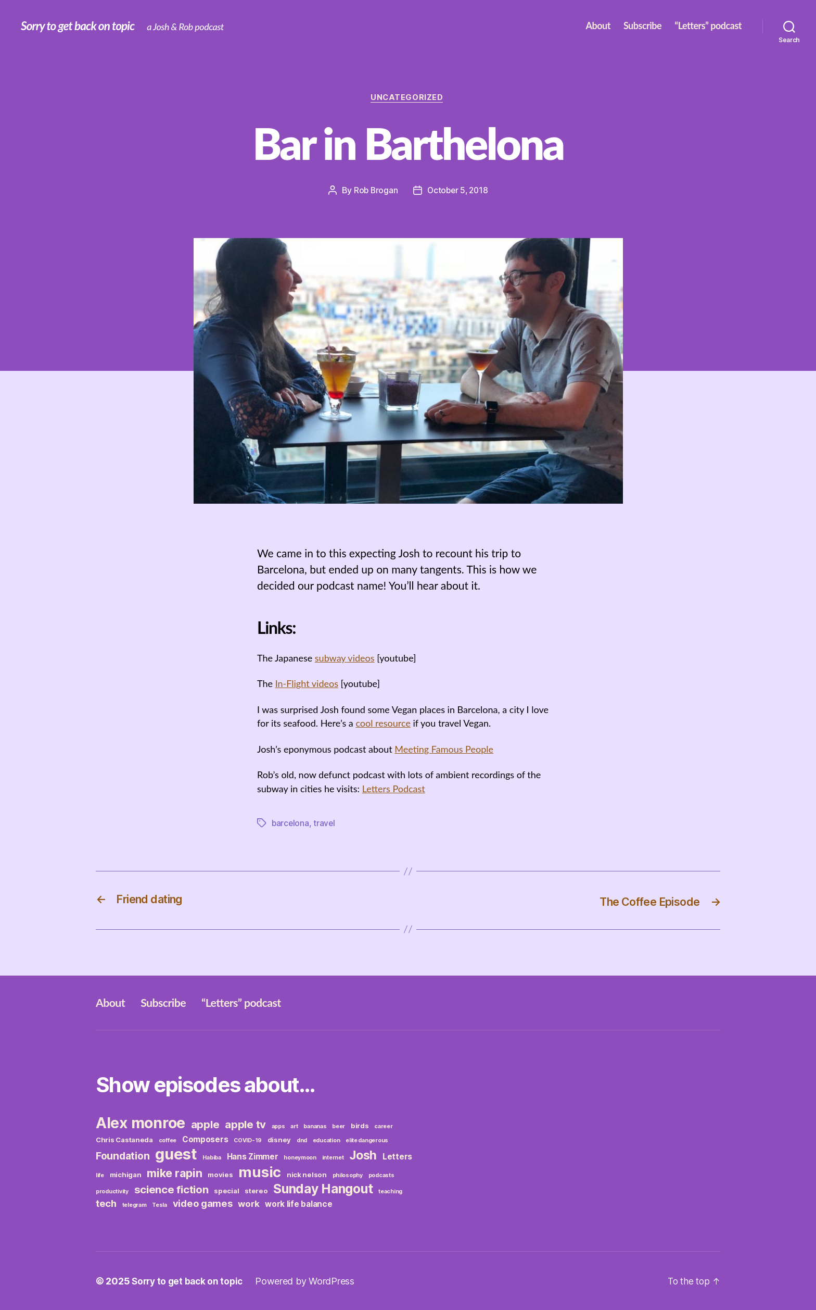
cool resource (383, 724)
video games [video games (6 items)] (203, 1202)
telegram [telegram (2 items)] (134, 1204)
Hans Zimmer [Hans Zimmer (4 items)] (252, 1156)
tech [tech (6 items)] (106, 1202)
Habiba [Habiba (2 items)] (211, 1157)
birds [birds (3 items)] (360, 1125)
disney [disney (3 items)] (279, 1139)
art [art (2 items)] (294, 1125)
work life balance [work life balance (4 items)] (298, 1203)
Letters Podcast (393, 789)
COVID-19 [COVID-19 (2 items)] (248, 1140)
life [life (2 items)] (100, 1174)
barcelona (291, 823)
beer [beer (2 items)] (338, 1125)
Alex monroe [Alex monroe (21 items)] (140, 1122)
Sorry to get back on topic (81, 26)
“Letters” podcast (708, 25)
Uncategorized (408, 98)
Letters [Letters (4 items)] (397, 1156)
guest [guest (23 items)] (176, 1153)
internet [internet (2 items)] (333, 1157)
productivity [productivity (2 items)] (112, 1191)
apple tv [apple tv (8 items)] (245, 1123)
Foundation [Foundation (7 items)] (122, 1155)
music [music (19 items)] (259, 1171)
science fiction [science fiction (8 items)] (171, 1188)
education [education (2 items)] (326, 1140)
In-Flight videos (306, 684)
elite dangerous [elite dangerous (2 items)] (367, 1140)
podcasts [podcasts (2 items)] (381, 1174)
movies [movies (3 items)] (220, 1174)
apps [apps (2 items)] (278, 1125)
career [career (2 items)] (383, 1125)
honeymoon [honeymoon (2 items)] (300, 1157)
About (597, 25)
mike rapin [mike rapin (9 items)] (174, 1172)
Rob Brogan (374, 191)
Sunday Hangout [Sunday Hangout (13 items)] (323, 1188)
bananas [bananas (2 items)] (314, 1125)
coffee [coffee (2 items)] (167, 1140)
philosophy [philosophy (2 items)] (348, 1174)
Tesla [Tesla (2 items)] (159, 1204)
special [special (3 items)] (226, 1190)
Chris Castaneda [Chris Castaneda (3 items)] (124, 1139)
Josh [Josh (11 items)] (363, 1154)
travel (325, 823)
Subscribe (642, 25)
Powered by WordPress (309, 1280)
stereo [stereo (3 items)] (256, 1190)
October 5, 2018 (458, 191)
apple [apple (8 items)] (205, 1123)
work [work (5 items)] (248, 1203)
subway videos (345, 659)
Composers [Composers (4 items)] (205, 1139)
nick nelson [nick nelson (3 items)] (307, 1174)
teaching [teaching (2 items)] (390, 1191)
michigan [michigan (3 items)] (126, 1174)
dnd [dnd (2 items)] (302, 1140)
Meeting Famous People (443, 749)
